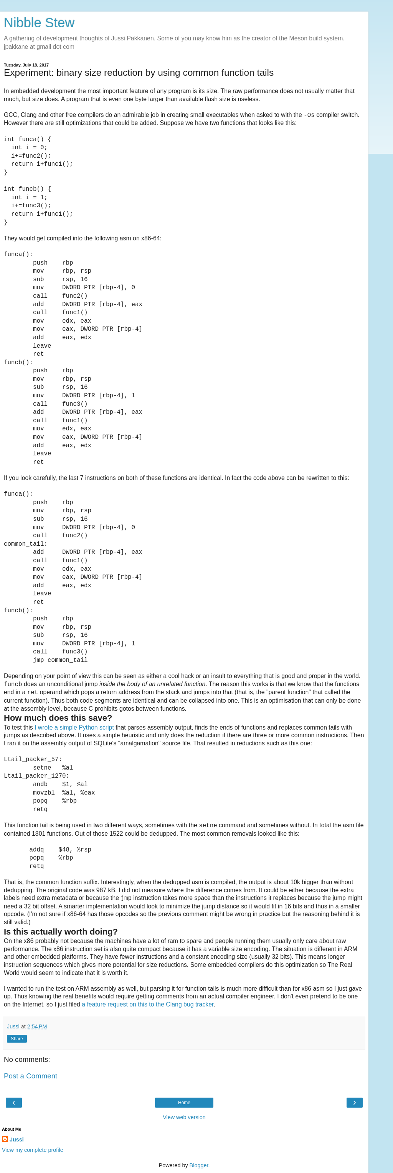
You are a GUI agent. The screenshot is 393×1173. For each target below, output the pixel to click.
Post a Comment (30, 1076)
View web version (184, 1117)
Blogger (199, 1165)
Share (17, 1038)
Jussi (17, 1139)
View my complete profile (32, 1150)
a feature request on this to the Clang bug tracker (147, 1004)
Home (184, 1102)
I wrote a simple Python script (74, 727)
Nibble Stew (39, 22)
